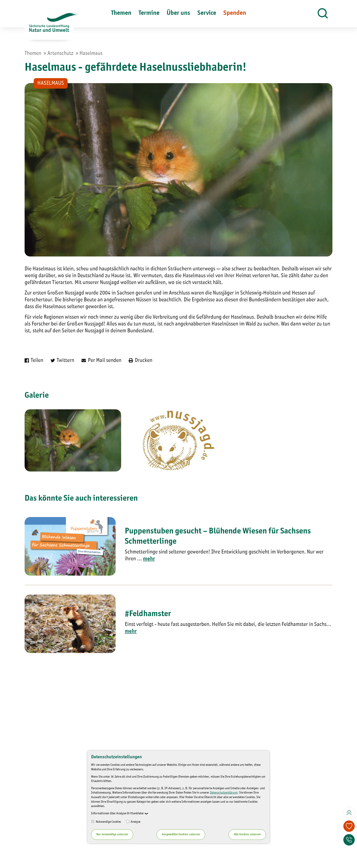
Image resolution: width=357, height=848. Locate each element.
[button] (323, 13)
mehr (149, 559)
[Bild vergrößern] (73, 440)
